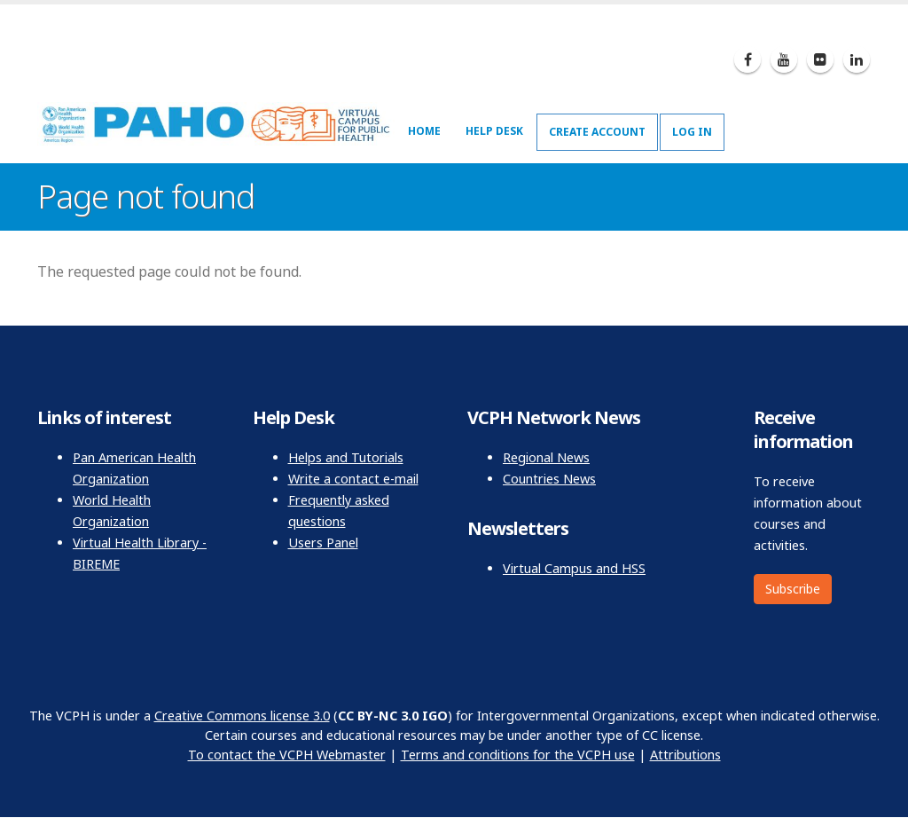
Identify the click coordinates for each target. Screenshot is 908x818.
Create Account (597, 131)
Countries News (549, 478)
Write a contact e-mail (353, 478)
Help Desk (494, 130)
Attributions (685, 754)
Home (424, 130)
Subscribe (792, 588)
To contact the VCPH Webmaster (287, 754)
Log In (692, 131)
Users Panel (323, 542)
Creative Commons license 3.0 (242, 715)
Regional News (546, 457)
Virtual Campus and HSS (574, 568)
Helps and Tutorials (345, 457)
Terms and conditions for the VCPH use (518, 754)
